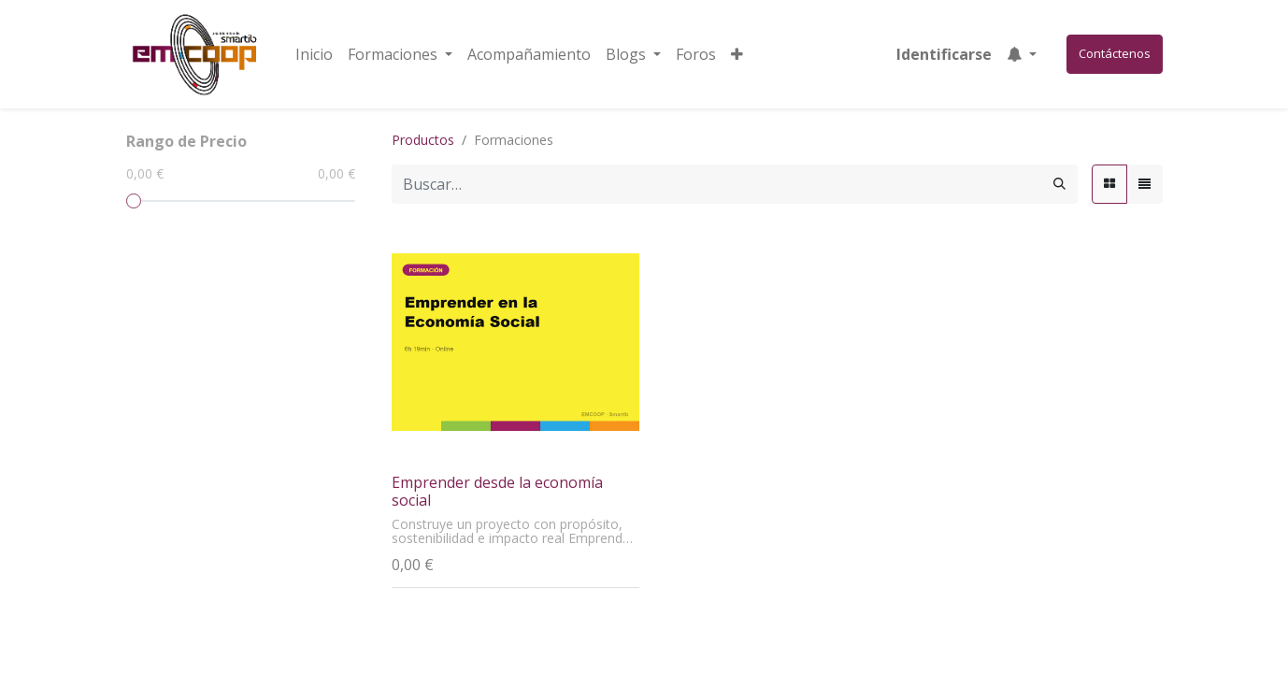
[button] (737, 54)
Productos (423, 140)
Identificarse (944, 54)
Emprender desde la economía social (497, 491)
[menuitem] (314, 54)
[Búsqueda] (1059, 184)
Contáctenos (1115, 53)
